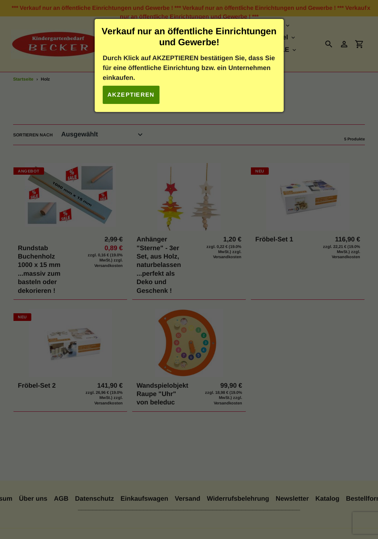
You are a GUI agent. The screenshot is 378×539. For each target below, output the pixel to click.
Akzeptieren (131, 95)
